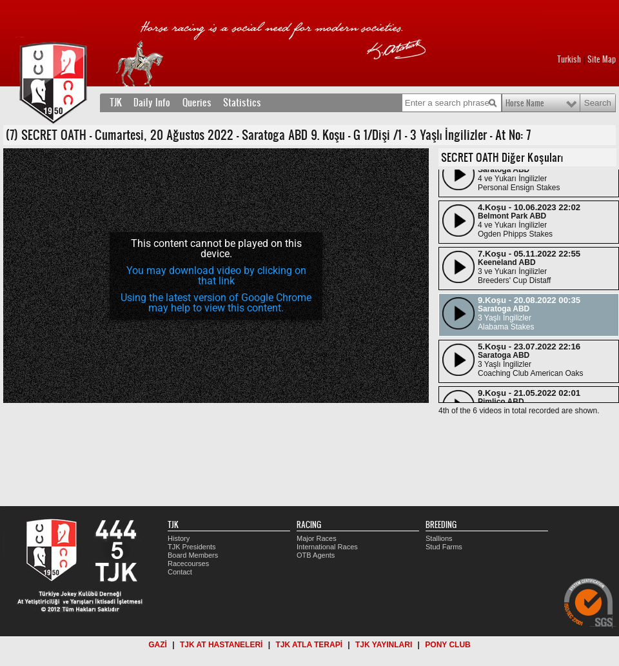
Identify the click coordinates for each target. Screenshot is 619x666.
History (179, 538)
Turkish (569, 59)
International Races (327, 547)
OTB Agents (316, 555)
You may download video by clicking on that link (216, 275)
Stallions (439, 538)
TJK (116, 102)
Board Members (193, 555)
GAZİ (157, 644)
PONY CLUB (447, 644)
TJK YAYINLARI (383, 644)
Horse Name (525, 103)
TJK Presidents (192, 547)
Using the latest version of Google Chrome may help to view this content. (216, 302)
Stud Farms (444, 547)
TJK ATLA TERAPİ (308, 644)
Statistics (242, 102)
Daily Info (151, 102)
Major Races (317, 538)
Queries (196, 102)
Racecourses (188, 563)
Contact (180, 572)
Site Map (601, 59)
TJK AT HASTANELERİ (221, 644)
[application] (216, 275)
